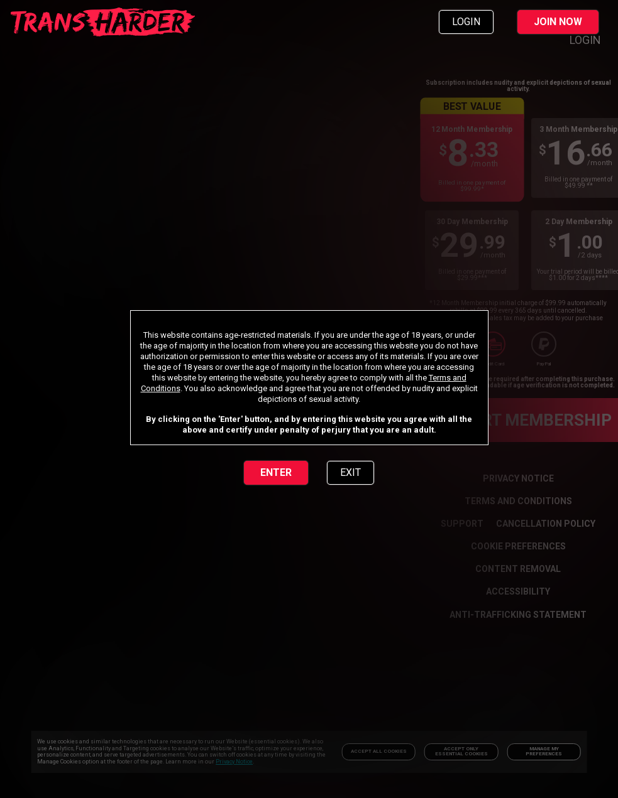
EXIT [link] (350, 472)
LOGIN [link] (466, 22)
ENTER (276, 472)
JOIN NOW (558, 22)
